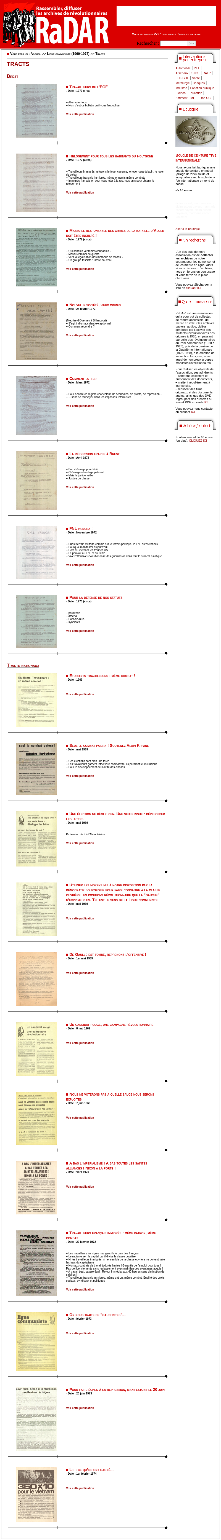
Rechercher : (148, 43)
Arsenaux (181, 73)
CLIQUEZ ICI (198, 440)
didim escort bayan (188, 206)
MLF (194, 98)
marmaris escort (204, 203)
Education (195, 93)
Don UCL (206, 98)
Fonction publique (202, 88)
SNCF (195, 73)
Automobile (183, 68)
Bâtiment (181, 98)
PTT (196, 68)
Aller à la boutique (187, 228)
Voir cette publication (80, 114)
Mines (181, 93)
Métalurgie (182, 83)
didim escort (183, 203)
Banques (199, 83)
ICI (206, 402)
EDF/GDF (182, 78)
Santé (196, 78)
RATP (207, 73)
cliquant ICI (193, 287)
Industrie (181, 88)
